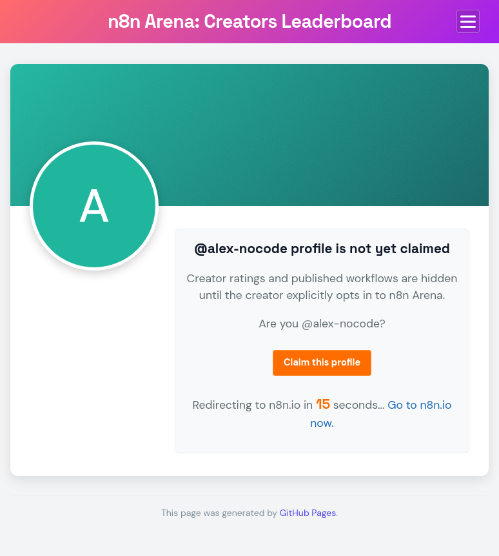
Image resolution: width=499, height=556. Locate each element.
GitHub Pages (308, 513)
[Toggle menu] (468, 21)
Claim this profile (322, 362)
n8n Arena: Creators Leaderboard (249, 21)
